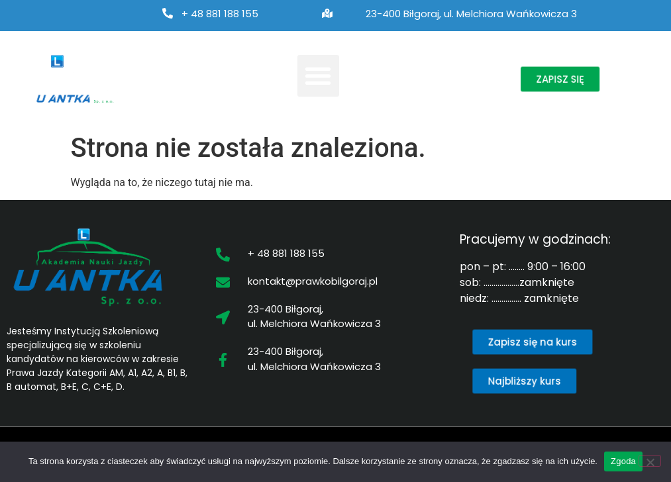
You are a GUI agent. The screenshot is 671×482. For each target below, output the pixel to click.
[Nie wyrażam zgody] (650, 461)
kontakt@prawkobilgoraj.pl (313, 281)
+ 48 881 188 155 (219, 14)
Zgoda (623, 461)
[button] (318, 76)
